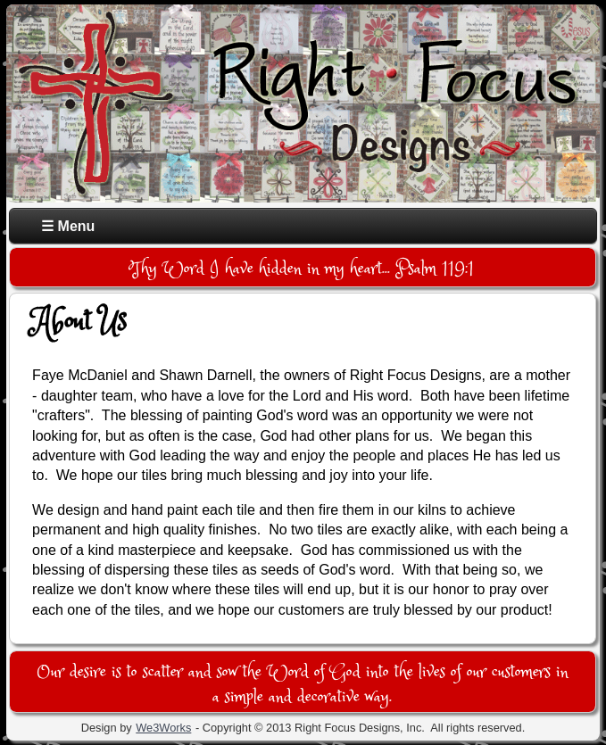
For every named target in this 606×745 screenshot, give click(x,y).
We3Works (163, 727)
